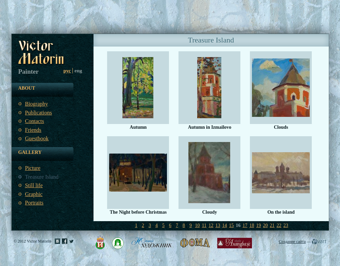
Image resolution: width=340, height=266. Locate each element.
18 (252, 225)
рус (67, 70)
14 (224, 225)
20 (265, 225)
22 (279, 225)
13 (218, 225)
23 (286, 225)
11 (204, 225)
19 (258, 225)
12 (211, 225)
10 (197, 225)
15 (231, 225)
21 (272, 225)
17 (245, 225)
